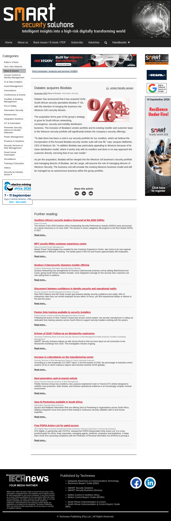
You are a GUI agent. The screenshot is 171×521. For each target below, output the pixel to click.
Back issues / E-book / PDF (49, 42)
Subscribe (77, 42)
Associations (10, 90)
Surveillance (10, 159)
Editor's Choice (11, 62)
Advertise (93, 42)
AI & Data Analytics (13, 82)
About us (23, 42)
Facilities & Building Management (13, 100)
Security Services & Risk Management (13, 146)
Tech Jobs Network (13, 66)
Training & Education (14, 163)
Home (8, 42)
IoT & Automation (12, 123)
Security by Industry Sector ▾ (13, 173)
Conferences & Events (14, 95)
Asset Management (13, 86)
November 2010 (40, 93)
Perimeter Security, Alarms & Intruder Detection (13, 130)
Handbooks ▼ (121, 42)
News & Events (11, 71)
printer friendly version (119, 88)
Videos (7, 167)
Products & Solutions (14, 141)
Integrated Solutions (13, 119)
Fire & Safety (10, 106)
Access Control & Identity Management (14, 76)
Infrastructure (10, 114)
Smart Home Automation (10, 153)
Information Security (13, 110)
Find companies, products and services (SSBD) (55, 71)
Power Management (13, 137)
